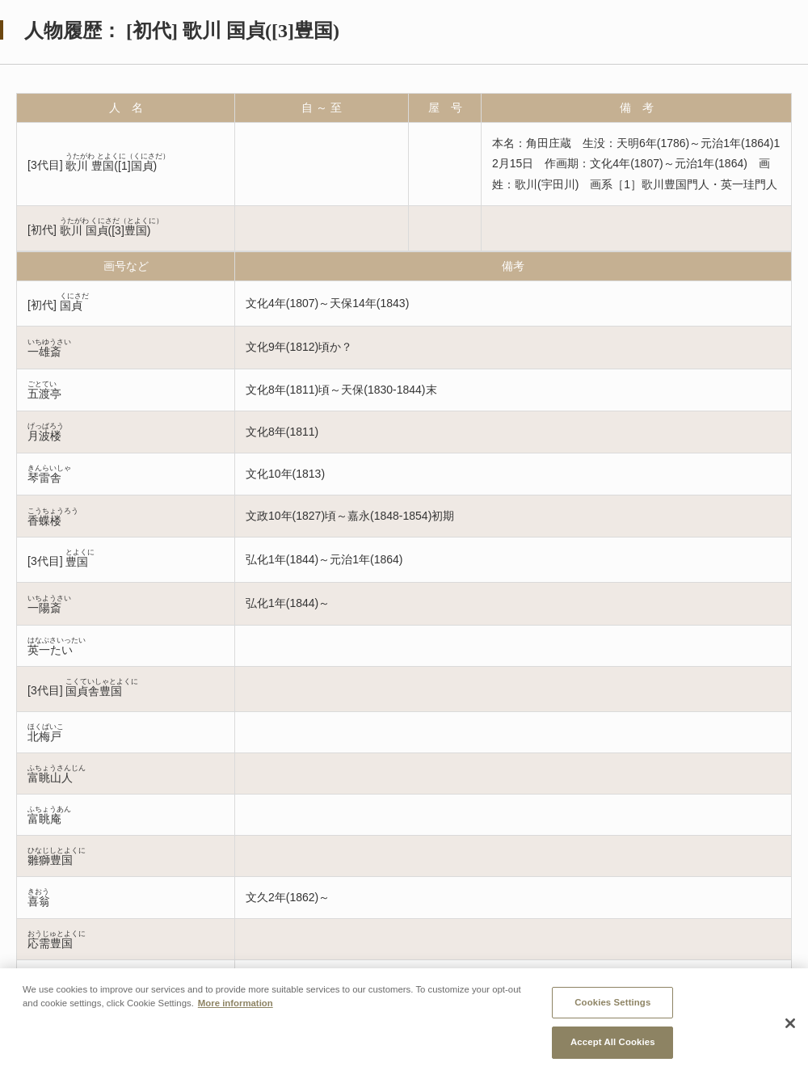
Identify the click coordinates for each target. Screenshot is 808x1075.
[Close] (790, 1026)
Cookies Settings (612, 1005)
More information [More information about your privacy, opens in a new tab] (235, 1005)
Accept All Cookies (612, 1045)
